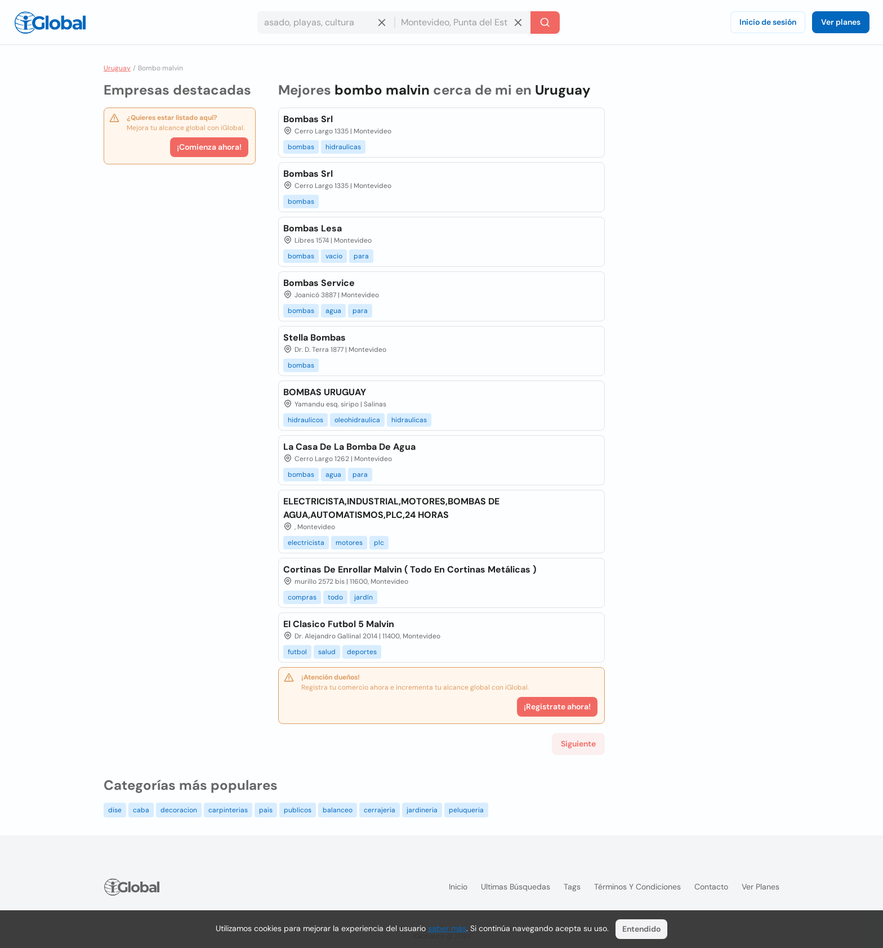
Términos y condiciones (637, 887)
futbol (297, 651)
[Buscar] (545, 22)
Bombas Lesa (312, 228)
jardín (363, 597)
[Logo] (50, 22)
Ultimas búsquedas (515, 887)
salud (327, 651)
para (361, 256)
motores (349, 542)
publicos (297, 810)
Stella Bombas (314, 337)
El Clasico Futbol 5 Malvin (338, 624)
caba (141, 810)
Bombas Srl (308, 119)
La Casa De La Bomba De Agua (349, 447)
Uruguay (117, 68)
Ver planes (840, 22)
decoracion (178, 810)
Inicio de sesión (767, 22)
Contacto (711, 887)
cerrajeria (379, 810)
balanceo (338, 810)
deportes (362, 651)
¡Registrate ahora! (557, 706)
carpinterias (228, 810)
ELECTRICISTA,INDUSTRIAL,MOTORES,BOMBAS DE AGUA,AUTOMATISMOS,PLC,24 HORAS (391, 508)
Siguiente (578, 744)
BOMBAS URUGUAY (324, 392)
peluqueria (466, 810)
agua (333, 310)
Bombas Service (319, 283)
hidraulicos (305, 419)
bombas (301, 146)
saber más (447, 928)
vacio (333, 256)
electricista (306, 542)
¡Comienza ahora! (209, 147)
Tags (572, 887)
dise (115, 810)
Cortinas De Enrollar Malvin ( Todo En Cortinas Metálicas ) (409, 569)
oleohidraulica (357, 419)
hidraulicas (343, 146)
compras (302, 597)
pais (266, 810)
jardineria (422, 810)
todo (335, 597)
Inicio (458, 887)
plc (379, 542)
